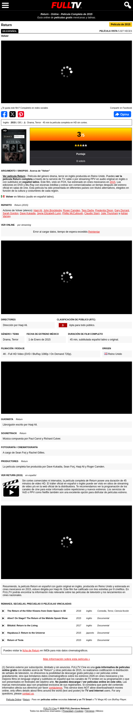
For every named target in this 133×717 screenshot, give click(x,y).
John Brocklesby (52, 210)
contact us (28, 693)
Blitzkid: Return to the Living (22, 625)
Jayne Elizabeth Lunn (49, 213)
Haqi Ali (37, 210)
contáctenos (55, 687)
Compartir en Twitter (12, 114)
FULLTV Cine (50, 708)
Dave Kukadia (28, 213)
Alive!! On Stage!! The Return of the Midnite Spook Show (37, 618)
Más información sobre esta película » (66, 659)
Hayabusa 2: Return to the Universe (26, 633)
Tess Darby (87, 210)
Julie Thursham (109, 213)
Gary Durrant (121, 210)
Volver (5, 35)
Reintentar (94, 231)
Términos (89, 711)
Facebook (122, 114)
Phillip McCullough (72, 213)
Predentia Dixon (104, 210)
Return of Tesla (15, 640)
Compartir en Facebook (4, 114)
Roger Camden (71, 210)
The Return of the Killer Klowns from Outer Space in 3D (36, 611)
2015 (112, 182)
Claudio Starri (92, 213)
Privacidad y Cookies (73, 711)
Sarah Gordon (10, 213)
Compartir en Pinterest (21, 114)
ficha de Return (30, 650)
